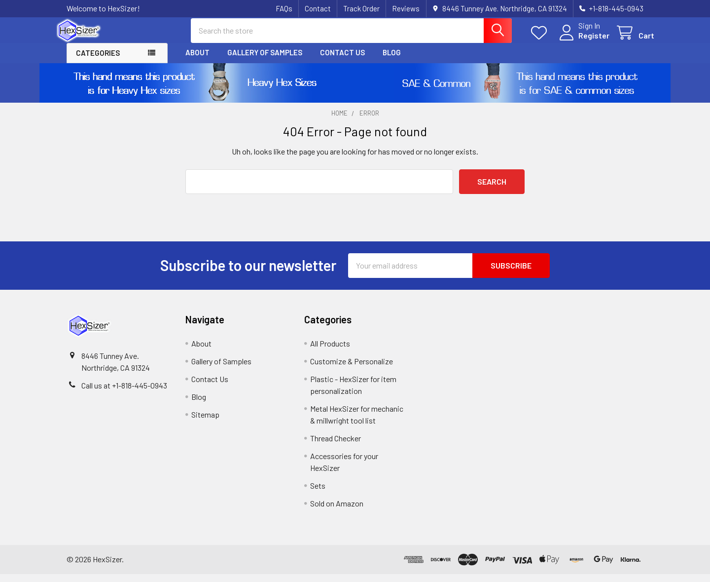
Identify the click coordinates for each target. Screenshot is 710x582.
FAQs (284, 8)
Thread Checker (335, 446)
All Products (330, 351)
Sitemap (205, 422)
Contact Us (342, 60)
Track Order (361, 8)
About (197, 60)
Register (583, 40)
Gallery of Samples (264, 60)
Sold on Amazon (336, 511)
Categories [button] (98, 61)
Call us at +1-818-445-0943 (124, 393)
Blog (392, 60)
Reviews (406, 8)
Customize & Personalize (351, 369)
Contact (318, 8)
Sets (317, 493)
